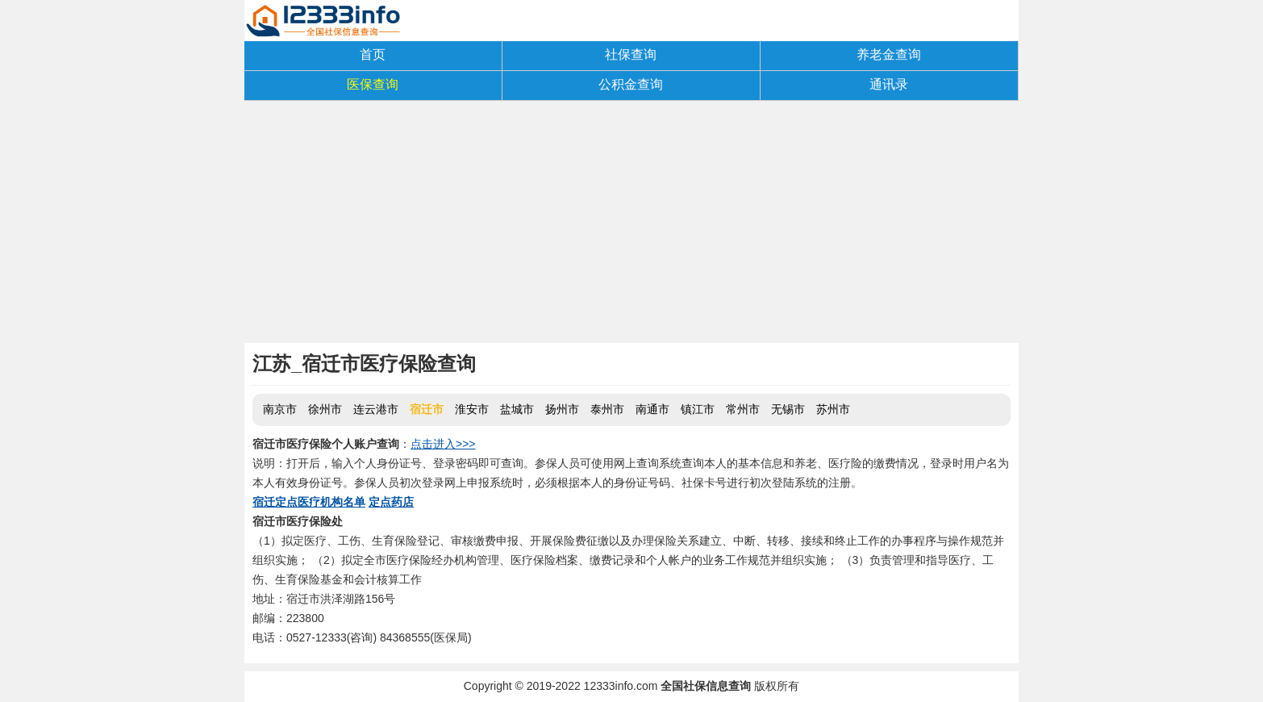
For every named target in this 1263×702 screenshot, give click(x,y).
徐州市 (325, 409)
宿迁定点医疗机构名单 (308, 501)
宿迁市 (427, 409)
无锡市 (788, 409)
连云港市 (375, 409)
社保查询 (631, 54)
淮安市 (472, 409)
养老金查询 (889, 54)
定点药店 (391, 501)
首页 (373, 54)
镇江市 (698, 409)
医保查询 (372, 84)
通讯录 (888, 84)
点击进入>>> (443, 443)
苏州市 (833, 409)
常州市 (743, 409)
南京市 (280, 409)
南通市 (652, 409)
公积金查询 (630, 84)
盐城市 (517, 409)
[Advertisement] (631, 222)
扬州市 (562, 409)
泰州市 (607, 409)
